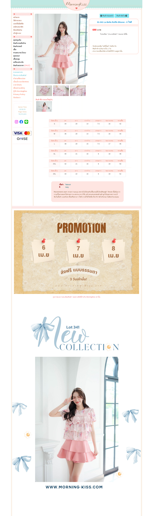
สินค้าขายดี (17, 46)
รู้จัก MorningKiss (20, 91)
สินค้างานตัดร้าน (19, 43)
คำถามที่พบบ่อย (19, 78)
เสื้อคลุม (16, 59)
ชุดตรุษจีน (17, 40)
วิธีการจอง (17, 20)
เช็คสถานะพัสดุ (19, 88)
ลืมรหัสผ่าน (17, 30)
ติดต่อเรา (16, 97)
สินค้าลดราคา (21, 65)
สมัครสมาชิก (18, 27)
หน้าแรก (16, 17)
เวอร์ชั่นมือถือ (18, 23)
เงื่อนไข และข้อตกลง (21, 81)
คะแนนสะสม (18, 72)
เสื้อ (14, 49)
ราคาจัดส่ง (17, 85)
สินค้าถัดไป (122, 16)
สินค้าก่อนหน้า (106, 16)
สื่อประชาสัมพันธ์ (19, 75)
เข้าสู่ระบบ (17, 33)
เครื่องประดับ (18, 62)
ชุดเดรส (16, 56)
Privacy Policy (19, 94)
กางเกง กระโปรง (19, 52)
